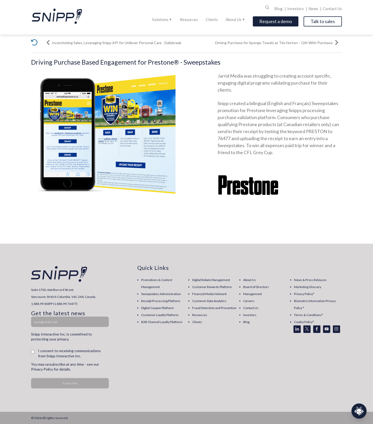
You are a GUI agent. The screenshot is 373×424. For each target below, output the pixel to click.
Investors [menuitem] (249, 315)
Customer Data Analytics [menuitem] (209, 301)
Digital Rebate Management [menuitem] (211, 280)
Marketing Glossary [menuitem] (307, 287)
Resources (189, 19)
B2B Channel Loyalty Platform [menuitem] (161, 322)
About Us (235, 19)
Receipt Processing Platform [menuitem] (160, 301)
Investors (296, 8)
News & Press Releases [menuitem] (310, 280)
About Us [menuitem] (249, 280)
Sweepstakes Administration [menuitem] (161, 294)
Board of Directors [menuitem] (256, 287)
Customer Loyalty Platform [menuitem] (159, 315)
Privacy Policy (42, 369)
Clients (212, 19)
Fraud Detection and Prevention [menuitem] (214, 308)
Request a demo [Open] (275, 21)
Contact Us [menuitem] (251, 308)
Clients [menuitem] (197, 322)
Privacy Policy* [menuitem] (304, 294)
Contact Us (332, 8)
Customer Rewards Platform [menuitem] (212, 287)
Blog (278, 8)
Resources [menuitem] (199, 315)
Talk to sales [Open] (323, 21)
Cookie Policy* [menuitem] (304, 322)
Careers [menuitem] (249, 301)
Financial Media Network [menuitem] (209, 294)
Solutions (162, 19)
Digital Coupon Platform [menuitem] (157, 308)
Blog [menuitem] (246, 322)
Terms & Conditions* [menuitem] (308, 315)
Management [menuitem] (252, 294)
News (314, 8)
